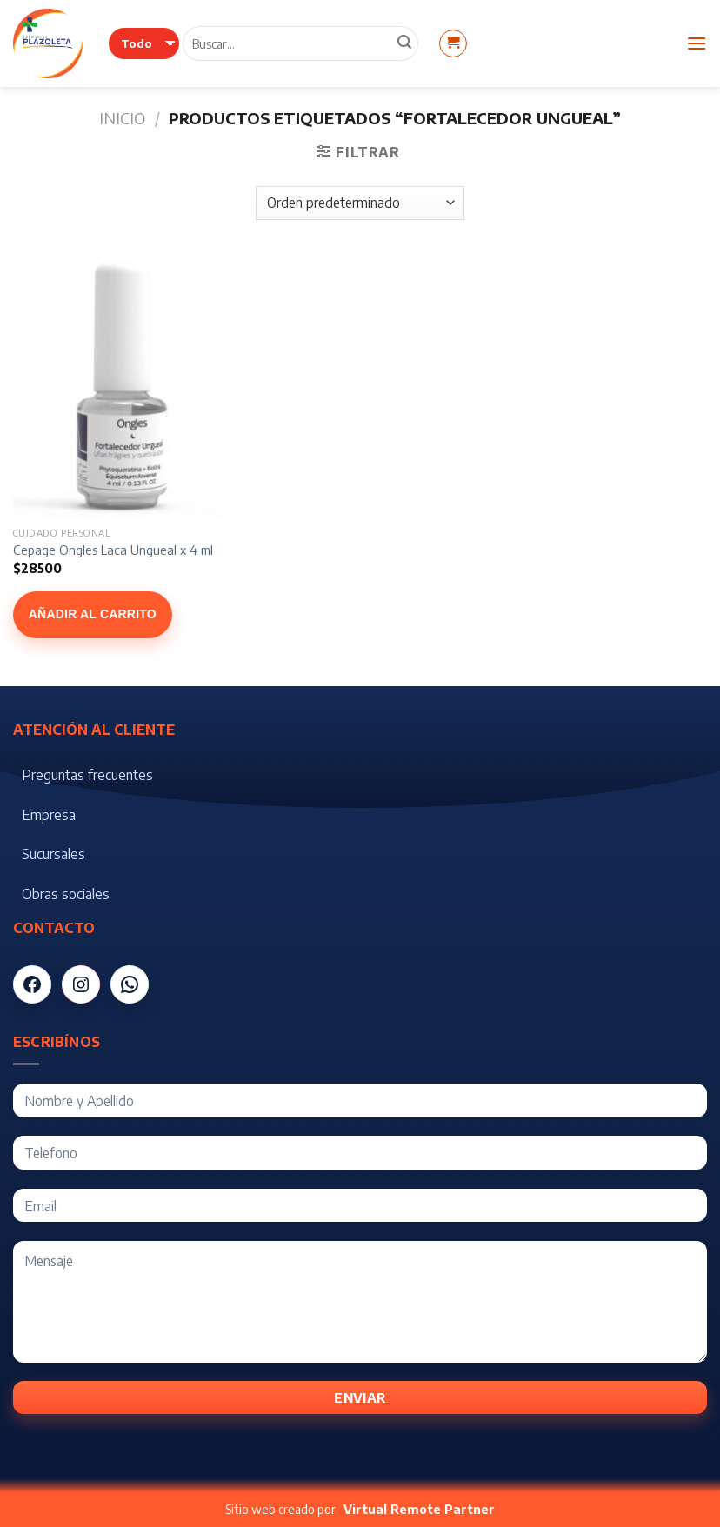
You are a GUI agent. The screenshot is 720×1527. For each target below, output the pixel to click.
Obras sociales (66, 894)
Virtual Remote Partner (419, 1509)
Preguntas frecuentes (87, 775)
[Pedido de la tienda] (359, 203)
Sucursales (53, 854)
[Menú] (696, 43)
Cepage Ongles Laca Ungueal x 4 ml (113, 549)
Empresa (49, 815)
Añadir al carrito (93, 614)
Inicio (122, 118)
